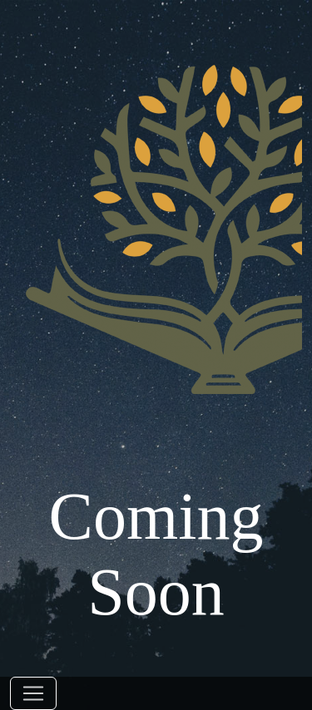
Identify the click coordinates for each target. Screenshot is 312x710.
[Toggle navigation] (33, 693)
